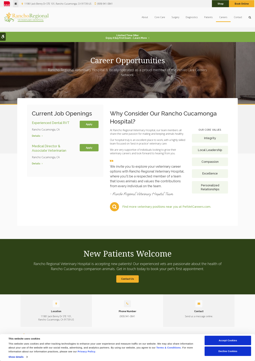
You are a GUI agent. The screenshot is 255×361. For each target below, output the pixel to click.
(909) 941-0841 (105, 3)
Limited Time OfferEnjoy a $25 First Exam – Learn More (126, 36)
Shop (220, 3)
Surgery (175, 19)
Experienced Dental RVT (50, 123)
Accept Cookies (228, 340)
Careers (223, 19)
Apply (89, 124)
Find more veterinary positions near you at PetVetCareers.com (166, 206)
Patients (208, 19)
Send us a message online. (199, 316)
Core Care (159, 19)
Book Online (242, 3)
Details (36, 135)
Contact (238, 19)
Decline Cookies (227, 351)
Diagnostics (192, 19)
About (145, 19)
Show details (16, 356)
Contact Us (127, 279)
